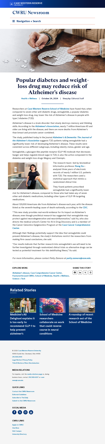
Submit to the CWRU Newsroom (23, 401)
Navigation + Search (26, 21)
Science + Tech (18, 278)
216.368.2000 (17, 357)
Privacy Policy (27, 360)
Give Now (15, 428)
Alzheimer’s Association (47, 126)
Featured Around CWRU (23, 276)
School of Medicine (43, 276)
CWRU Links (18, 421)
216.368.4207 (34, 377)
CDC (85, 207)
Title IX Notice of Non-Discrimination (25, 363)
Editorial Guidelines (19, 395)
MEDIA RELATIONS (21, 370)
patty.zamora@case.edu (79, 258)
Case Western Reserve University (29, 351)
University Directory (19, 434)
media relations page (34, 374)
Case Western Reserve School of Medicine (48, 108)
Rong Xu (79, 166)
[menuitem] (52, 391)
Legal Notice (16, 360)
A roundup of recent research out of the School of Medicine (81, 318)
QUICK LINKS (18, 387)
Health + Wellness (61, 276)
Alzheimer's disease (20, 273)
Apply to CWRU (17, 425)
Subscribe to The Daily (20, 398)
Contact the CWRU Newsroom (23, 391)
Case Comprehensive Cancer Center (46, 273)
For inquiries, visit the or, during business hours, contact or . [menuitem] (30, 377)
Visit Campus (16, 431)
